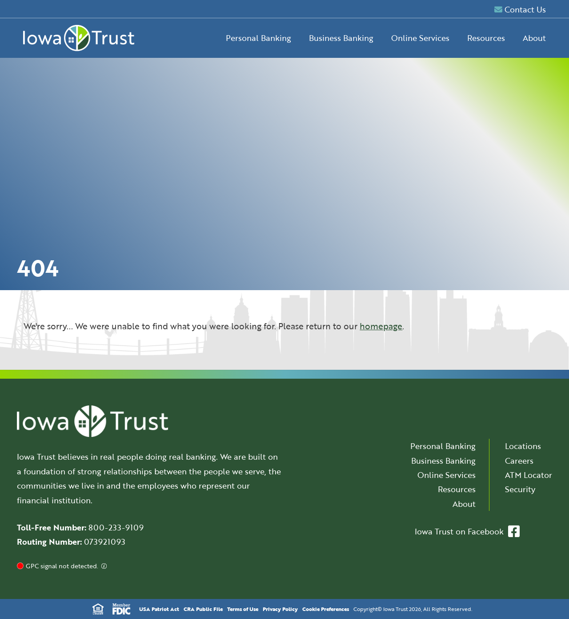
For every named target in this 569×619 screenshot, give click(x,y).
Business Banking (341, 38)
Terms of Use (242, 609)
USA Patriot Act (159, 609)
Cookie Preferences (325, 609)
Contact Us (520, 9)
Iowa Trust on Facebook (467, 531)
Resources (486, 38)
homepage (381, 326)
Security (520, 489)
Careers (519, 460)
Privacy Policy (280, 609)
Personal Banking (258, 38)
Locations (523, 446)
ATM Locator (528, 475)
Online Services (420, 38)
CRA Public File (203, 609)
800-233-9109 (116, 527)
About (534, 38)
